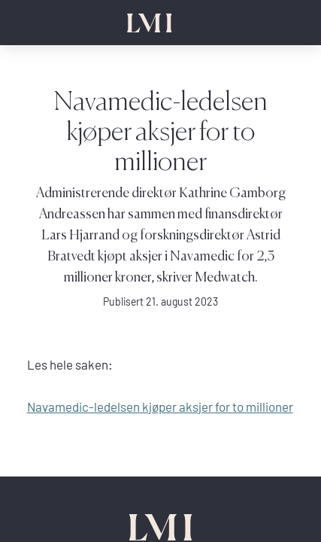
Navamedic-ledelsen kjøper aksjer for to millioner (160, 407)
